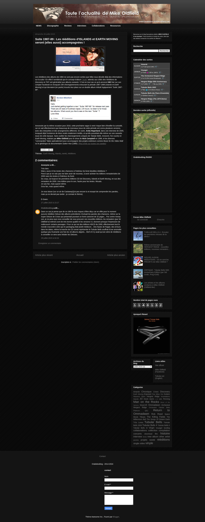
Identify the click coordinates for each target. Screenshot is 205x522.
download (148, 434)
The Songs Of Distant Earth (158, 419)
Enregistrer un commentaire (49, 243)
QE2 (146, 411)
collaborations (140, 430)
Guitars (167, 394)
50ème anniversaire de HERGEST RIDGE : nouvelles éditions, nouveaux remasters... (157, 247)
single (136, 443)
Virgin (152, 428)
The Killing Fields (156, 417)
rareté (64, 153)
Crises (156, 392)
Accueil (79, 255)
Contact (102, 456)
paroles (136, 440)
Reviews (68, 26)
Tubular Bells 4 (150, 425)
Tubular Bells (153, 422)
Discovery (165, 391)
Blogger (116, 517)
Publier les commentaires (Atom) (86, 262)
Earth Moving (48, 153)
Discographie (53, 26)
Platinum (136, 411)
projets (144, 440)
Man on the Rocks (146, 401)
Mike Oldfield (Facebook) (160, 371)
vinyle (149, 443)
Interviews (81, 26)
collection (152, 430)
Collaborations (98, 26)
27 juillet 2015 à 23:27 (50, 203)
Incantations (165, 396)
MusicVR (143, 405)
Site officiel (159, 365)
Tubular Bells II (164, 425)
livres (145, 437)
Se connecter (142, 220)
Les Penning (164, 399)
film (156, 434)
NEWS (38, 26)
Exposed (147, 394)
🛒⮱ (157, 67)
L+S (156, 399)
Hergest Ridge (153, 396)
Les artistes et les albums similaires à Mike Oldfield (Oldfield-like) (154, 285)
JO (141, 399)
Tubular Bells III (140, 428)
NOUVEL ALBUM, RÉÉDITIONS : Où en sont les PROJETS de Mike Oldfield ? (156, 259)
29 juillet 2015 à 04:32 (50, 238)
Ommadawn (154, 405)
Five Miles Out (157, 394)
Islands (58, 153)
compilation (164, 430)
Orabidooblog (47, 208)
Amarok (136, 392)
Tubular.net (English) (159, 377)
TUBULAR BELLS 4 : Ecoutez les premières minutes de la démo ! (156, 234)
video (142, 443)
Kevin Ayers (149, 399)
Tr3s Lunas (138, 422)
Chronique (146, 391)
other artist (164, 436)
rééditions (72, 153)
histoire (165, 433)
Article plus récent (44, 255)
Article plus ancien (116, 255)
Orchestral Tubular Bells (159, 407)
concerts (137, 433)
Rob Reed (157, 414)
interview (137, 436)
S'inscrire (160, 220)
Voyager (159, 428)
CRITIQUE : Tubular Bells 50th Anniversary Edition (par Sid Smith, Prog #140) (156, 272)
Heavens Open (139, 396)
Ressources (115, 26)
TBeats (142, 417)
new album (152, 436)
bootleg (167, 428)
